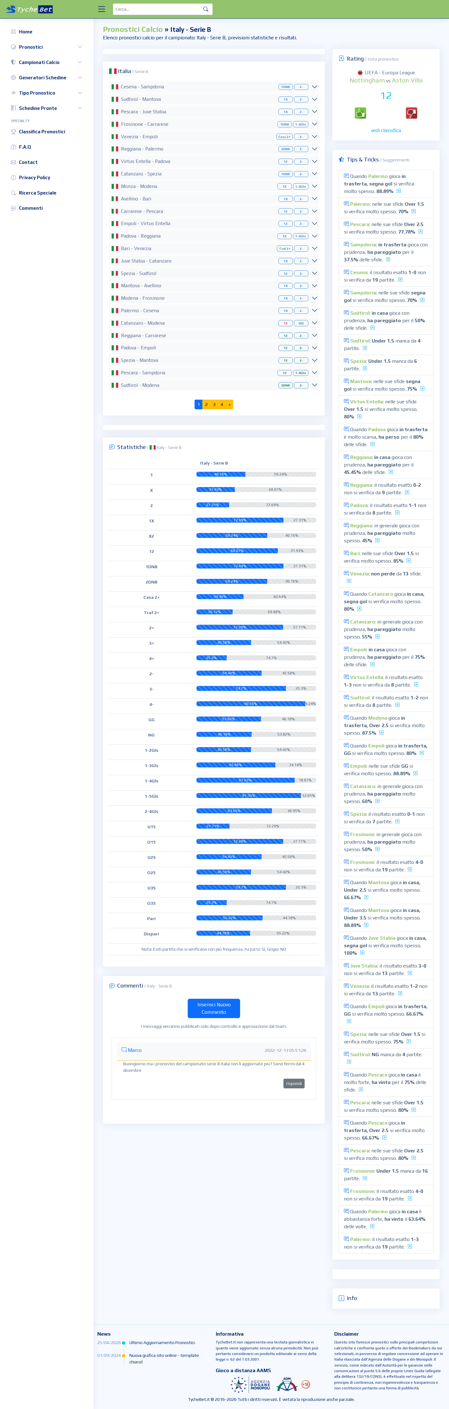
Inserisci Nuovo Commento (214, 1008)
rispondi (294, 1083)
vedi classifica (386, 130)
